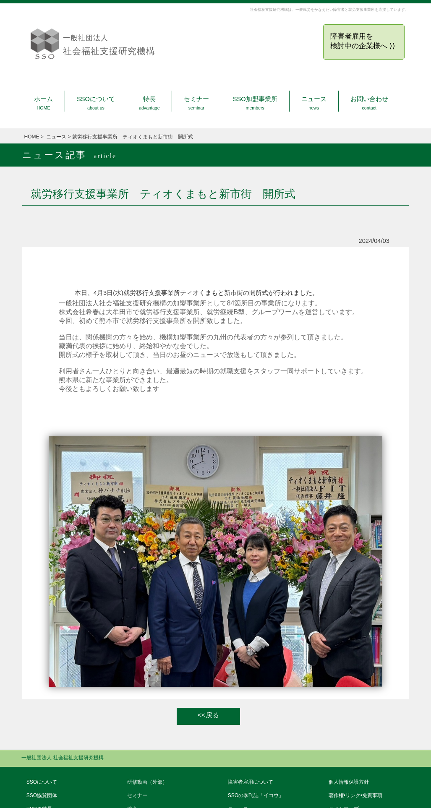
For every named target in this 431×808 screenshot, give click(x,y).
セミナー (196, 103)
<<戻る (208, 715)
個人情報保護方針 (349, 782)
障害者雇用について (250, 782)
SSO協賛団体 (41, 795)
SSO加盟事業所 (255, 103)
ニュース (314, 103)
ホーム (43, 103)
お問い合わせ (369, 103)
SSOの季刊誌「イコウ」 (256, 795)
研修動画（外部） (147, 782)
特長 (149, 103)
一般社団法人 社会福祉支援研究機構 (62, 758)
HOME (31, 137)
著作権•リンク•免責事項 (355, 795)
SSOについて (96, 103)
